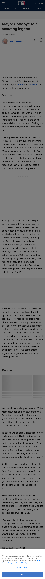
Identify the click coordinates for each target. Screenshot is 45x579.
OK (22, 574)
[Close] (42, 552)
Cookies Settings (22, 568)
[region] (22, 564)
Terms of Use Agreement (24, 563)
